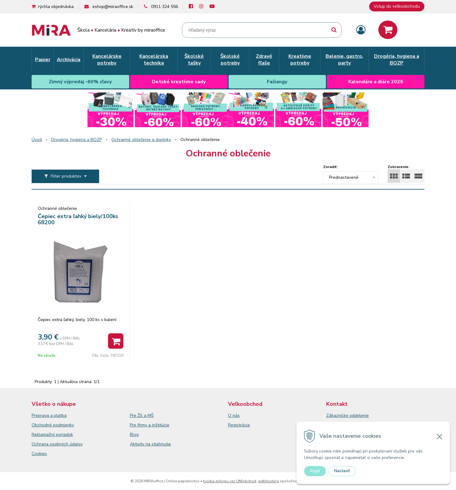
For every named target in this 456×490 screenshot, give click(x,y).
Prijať (315, 470)
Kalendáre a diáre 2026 (375, 81)
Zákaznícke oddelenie (347, 415)
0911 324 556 (164, 7)
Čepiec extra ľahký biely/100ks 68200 (78, 219)
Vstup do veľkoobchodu (397, 6)
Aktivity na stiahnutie (150, 444)
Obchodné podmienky (53, 425)
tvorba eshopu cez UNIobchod (229, 481)
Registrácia (239, 425)
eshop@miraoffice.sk (112, 7)
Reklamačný (44, 434)
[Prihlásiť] (360, 30)
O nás (234, 415)
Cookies (39, 454)
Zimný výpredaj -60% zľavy (80, 81)
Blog (134, 434)
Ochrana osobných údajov (57, 444)
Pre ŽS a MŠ (142, 415)
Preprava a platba (49, 415)
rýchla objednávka (56, 7)
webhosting (268, 481)
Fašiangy (277, 81)
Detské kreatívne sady (179, 81)
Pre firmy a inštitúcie (149, 425)
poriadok (64, 434)
